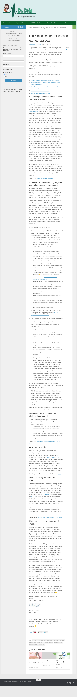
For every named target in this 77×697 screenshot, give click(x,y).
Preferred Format (8, 72)
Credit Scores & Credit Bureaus (40, 29)
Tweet (31, 643)
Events (56, 23)
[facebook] (21, 27)
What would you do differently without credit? (61, 673)
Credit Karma (47, 501)
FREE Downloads (35, 23)
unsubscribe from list (13, 83)
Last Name (6, 64)
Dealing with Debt (58, 29)
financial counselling (49, 653)
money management (58, 653)
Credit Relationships (59, 27)
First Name (6, 59)
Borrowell (39, 503)
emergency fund (32, 653)
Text (6, 76)
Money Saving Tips (14, 23)
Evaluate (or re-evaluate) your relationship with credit (46, 88)
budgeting (34, 651)
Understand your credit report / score (42, 93)
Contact (67, 23)
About (61, 23)
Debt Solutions (25, 23)
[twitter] (18, 27)
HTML (6, 74)
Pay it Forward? (48, 23)
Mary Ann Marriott (35, 44)
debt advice (62, 651)
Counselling (40, 651)
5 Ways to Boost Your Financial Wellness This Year (35, 673)
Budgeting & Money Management (40, 27)
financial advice (40, 653)
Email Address (7, 53)
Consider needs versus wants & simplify (43, 95)
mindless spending (34, 113)
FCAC (59, 480)
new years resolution (33, 655)
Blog (4, 23)
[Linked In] (23, 27)
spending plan (41, 655)
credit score (56, 651)
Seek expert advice (36, 91)
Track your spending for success (46, 183)
